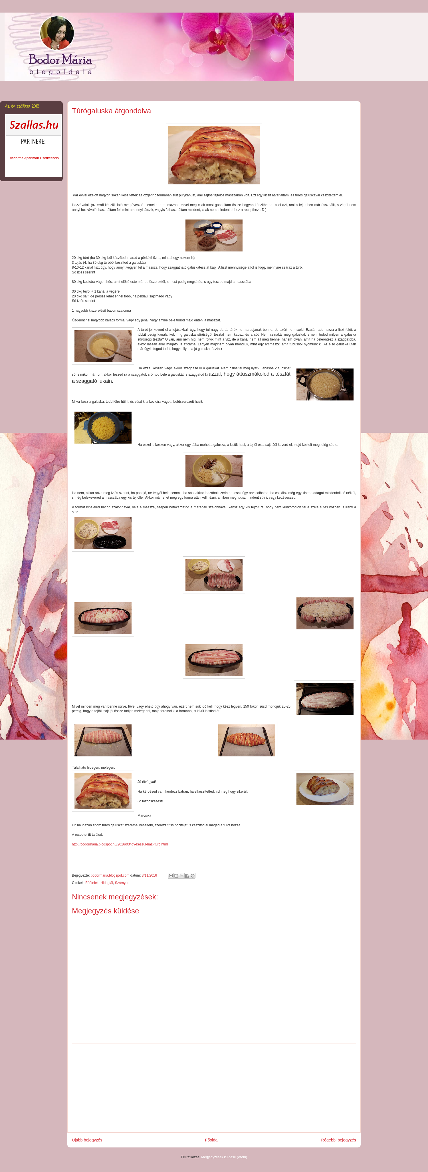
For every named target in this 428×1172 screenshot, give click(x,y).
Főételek (91, 883)
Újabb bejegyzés (87, 1140)
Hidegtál (106, 883)
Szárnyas (122, 883)
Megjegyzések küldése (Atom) (224, 1157)
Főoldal (211, 1140)
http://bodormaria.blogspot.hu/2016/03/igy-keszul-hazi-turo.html (120, 844)
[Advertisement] (214, 1088)
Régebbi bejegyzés (338, 1140)
